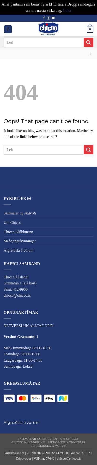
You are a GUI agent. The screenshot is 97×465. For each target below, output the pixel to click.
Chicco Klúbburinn (18, 232)
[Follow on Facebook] (43, 18)
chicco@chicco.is (17, 295)
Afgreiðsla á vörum (18, 250)
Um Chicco (12, 222)
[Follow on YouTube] (53, 18)
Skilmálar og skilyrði (22, 177)
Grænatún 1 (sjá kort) (20, 283)
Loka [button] (67, 10)
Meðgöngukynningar (20, 241)
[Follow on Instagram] (48, 18)
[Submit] (88, 42)
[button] (8, 29)
